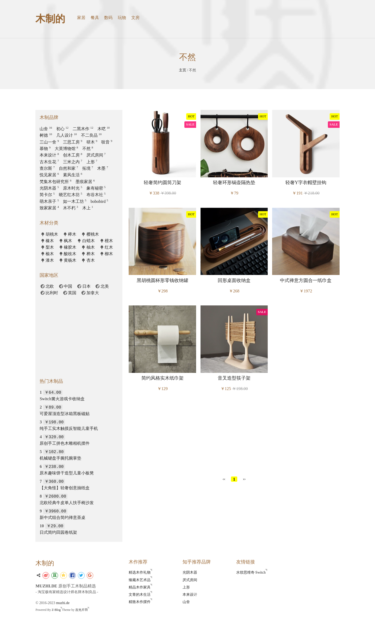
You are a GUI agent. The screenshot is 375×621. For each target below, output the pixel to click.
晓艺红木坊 (70, 194)
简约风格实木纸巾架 (162, 378)
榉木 (72, 234)
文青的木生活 (140, 594)
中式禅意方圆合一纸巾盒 (306, 280)
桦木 (90, 254)
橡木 (50, 241)
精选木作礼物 (140, 572)
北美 (105, 286)
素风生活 (72, 175)
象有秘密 (96, 188)
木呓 (103, 129)
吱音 (106, 142)
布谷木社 (96, 194)
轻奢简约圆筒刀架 (162, 182)
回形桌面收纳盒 (234, 280)
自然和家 (68, 168)
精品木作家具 (140, 587)
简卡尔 (47, 194)
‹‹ (224, 479)
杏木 (90, 260)
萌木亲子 (49, 201)
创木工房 (72, 155)
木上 (87, 208)
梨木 (50, 247)
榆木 (50, 254)
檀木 (109, 241)
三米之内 (72, 162)
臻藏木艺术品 (140, 580)
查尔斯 (47, 168)
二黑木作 (83, 129)
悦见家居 (49, 175)
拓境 (87, 168)
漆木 (50, 260)
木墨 (102, 168)
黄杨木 (70, 260)
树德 (46, 135)
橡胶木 (70, 247)
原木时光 (72, 188)
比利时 (52, 293)
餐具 (95, 17)
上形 (91, 162)
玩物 (122, 17)
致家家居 (49, 208)
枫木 (68, 241)
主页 (182, 70)
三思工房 (72, 142)
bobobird (99, 201)
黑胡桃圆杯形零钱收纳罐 (162, 280)
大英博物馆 (66, 148)
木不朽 (70, 208)
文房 (135, 17)
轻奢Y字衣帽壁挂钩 (305, 182)
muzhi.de (63, 603)
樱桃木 (92, 234)
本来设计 (49, 155)
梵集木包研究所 (55, 181)
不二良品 (91, 135)
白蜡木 (88, 241)
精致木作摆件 (140, 602)
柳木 (109, 254)
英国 (72, 293)
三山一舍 (49, 142)
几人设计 (66, 135)
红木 (109, 247)
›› (244, 479)
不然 (87, 148)
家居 (81, 17)
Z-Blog (56, 610)
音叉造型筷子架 (234, 378)
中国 (68, 286)
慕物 (45, 148)
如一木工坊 (74, 201)
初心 (62, 129)
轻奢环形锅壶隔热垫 (234, 182)
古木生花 (49, 162)
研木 (91, 142)
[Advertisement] (234, 435)
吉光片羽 (81, 610)
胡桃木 (52, 234)
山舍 (46, 129)
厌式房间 (96, 155)
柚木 (90, 247)
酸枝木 (70, 254)
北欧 (50, 286)
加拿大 (92, 293)
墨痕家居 (85, 181)
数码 (108, 17)
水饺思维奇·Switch (251, 572)
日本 (86, 286)
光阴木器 (49, 188)
